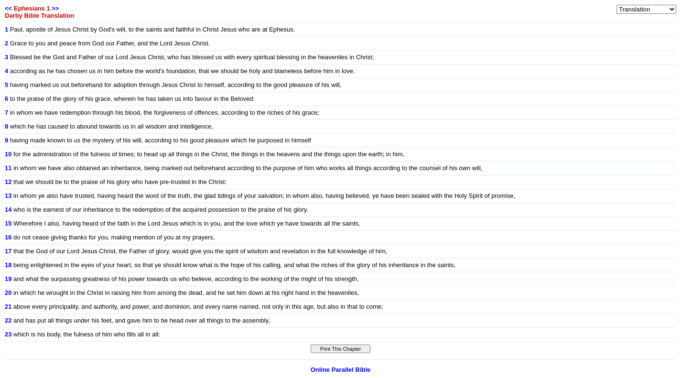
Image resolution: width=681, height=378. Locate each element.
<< (8, 8)
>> (55, 8)
